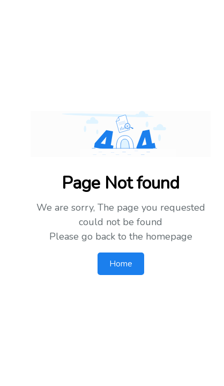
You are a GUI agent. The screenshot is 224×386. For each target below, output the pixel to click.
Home (120, 263)
